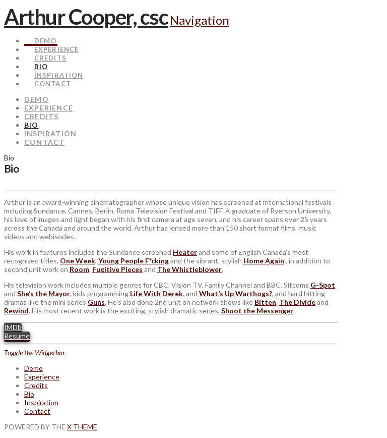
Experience (41, 376)
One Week (77, 260)
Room (79, 269)
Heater (185, 252)
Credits (36, 385)
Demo (33, 368)
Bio (29, 394)
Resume (17, 336)
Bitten (265, 302)
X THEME (82, 426)
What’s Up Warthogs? (235, 293)
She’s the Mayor (43, 293)
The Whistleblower (189, 269)
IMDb (13, 327)
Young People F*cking (133, 260)
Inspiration (41, 402)
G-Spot (322, 285)
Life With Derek (156, 293)
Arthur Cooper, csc (86, 16)
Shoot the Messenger (257, 310)
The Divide (297, 302)
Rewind (16, 310)
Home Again (263, 260)
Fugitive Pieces (117, 269)
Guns (96, 302)
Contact (37, 411)
